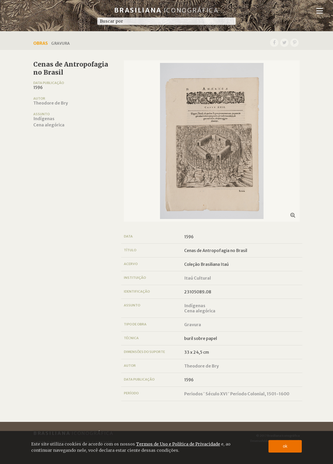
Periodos (193, 393)
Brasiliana (166, 10)
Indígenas (43, 118)
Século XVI (216, 393)
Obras (40, 43)
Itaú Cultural (197, 278)
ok (285, 446)
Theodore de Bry (50, 103)
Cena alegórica (49, 124)
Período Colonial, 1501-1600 (259, 393)
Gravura (192, 324)
